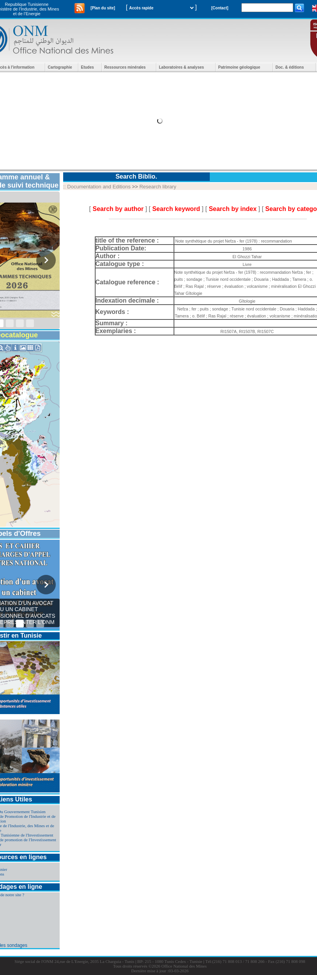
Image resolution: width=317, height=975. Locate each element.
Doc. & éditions (290, 67)
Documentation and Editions (99, 187)
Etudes (87, 67)
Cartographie (60, 67)
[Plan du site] (102, 8)
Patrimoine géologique (239, 67)
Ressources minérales (125, 67)
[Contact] (219, 8)
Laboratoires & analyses (181, 67)
